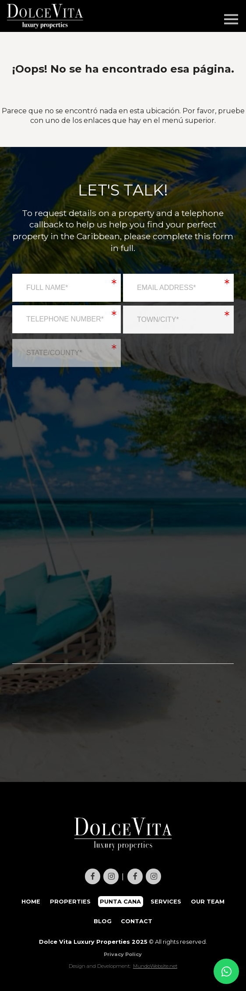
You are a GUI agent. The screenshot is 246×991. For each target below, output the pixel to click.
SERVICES (166, 901)
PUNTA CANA (120, 901)
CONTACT (136, 921)
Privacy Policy (123, 954)
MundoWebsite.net (155, 966)
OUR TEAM (208, 901)
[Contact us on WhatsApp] (226, 971)
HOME (30, 901)
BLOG (103, 921)
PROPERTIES (70, 901)
